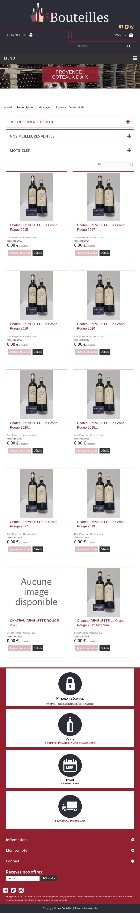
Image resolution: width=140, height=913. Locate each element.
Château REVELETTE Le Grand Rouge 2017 (101, 227)
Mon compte (16, 850)
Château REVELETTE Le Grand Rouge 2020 (101, 326)
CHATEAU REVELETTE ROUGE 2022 (34, 623)
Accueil (8, 107)
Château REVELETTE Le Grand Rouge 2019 (33, 326)
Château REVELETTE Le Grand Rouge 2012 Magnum (101, 623)
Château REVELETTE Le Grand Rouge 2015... (101, 425)
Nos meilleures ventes (32, 136)
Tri (99, 164)
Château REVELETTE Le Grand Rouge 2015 (33, 227)
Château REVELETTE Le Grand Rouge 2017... (33, 524)
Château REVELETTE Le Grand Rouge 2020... (33, 425)
